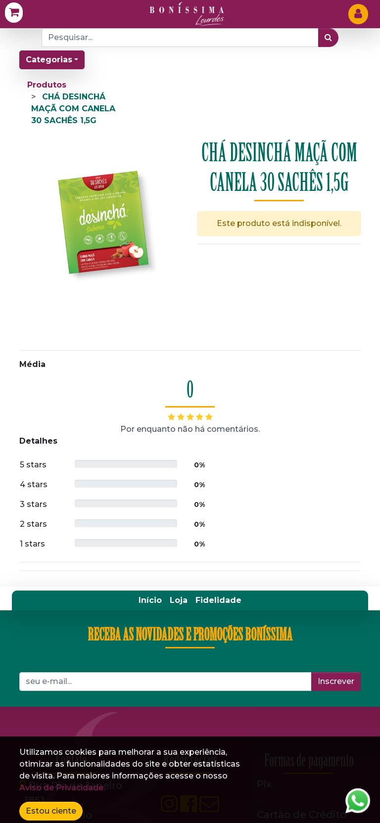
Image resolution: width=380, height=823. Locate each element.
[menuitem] (150, 392)
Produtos (46, 85)
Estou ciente (51, 811)
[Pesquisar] (328, 37)
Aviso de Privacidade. (62, 787)
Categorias (49, 59)
